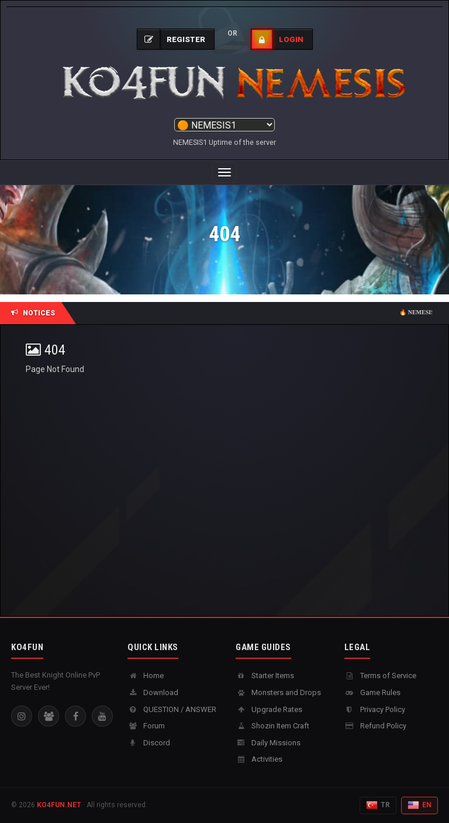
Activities (259, 759)
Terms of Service (380, 675)
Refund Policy (375, 725)
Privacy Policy (374, 709)
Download (152, 692)
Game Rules (372, 692)
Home (145, 675)
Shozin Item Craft (272, 725)
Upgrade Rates (269, 709)
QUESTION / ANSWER (171, 709)
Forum (146, 725)
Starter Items (265, 675)
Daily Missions (268, 742)
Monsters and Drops (278, 692)
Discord (148, 742)
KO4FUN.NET (59, 805)
